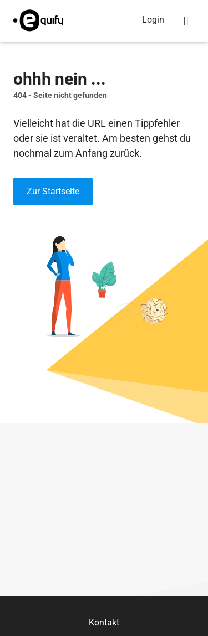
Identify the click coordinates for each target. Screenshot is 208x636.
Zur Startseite (53, 191)
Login (153, 19)
